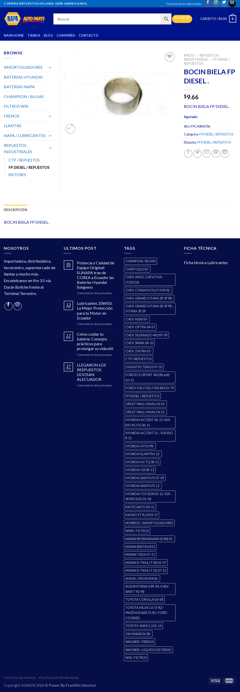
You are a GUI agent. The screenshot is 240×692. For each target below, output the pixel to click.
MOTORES (17, 175)
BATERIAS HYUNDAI (23, 77)
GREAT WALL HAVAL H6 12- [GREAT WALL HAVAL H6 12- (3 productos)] (145, 412)
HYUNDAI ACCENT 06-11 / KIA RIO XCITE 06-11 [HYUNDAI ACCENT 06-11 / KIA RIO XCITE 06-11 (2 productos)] (147, 422)
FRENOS (11, 115)
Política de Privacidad (59, 678)
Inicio (189, 55)
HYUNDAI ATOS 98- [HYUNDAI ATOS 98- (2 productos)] (139, 446)
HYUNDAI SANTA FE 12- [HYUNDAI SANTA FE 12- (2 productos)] (142, 486)
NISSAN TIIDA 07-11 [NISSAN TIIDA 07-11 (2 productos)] (140, 554)
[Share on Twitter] (197, 153)
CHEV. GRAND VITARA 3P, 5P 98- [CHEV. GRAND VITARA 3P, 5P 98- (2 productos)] (149, 298)
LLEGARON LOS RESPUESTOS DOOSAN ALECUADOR (91, 372)
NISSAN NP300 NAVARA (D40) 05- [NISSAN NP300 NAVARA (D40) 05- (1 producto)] (149, 539)
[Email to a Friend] (207, 153)
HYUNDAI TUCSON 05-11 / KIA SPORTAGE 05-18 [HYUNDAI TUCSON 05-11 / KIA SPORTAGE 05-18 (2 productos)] (147, 496)
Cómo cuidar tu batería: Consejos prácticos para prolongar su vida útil (95, 341)
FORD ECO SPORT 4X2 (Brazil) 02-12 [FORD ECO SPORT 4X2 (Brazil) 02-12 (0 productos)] (147, 377)
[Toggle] (50, 67)
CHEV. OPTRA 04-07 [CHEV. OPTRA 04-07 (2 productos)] (140, 327)
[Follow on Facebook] (208, 3)
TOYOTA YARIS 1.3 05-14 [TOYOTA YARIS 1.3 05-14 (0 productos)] (143, 626)
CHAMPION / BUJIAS (24, 96)
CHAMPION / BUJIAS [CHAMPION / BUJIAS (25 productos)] (140, 261)
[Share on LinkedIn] (225, 153)
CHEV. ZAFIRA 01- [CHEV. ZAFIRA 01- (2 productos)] (138, 351)
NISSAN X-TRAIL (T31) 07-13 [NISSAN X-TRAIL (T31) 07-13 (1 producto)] (145, 570)
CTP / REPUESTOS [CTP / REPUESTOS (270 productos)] (138, 359)
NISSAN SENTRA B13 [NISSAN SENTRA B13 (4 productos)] (140, 547)
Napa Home (14, 35)
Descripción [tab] (15, 210)
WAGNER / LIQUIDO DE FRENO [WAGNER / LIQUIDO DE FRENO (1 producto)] (148, 650)
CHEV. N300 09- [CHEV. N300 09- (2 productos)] (136, 319)
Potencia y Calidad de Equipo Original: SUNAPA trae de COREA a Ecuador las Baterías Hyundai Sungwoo (95, 274)
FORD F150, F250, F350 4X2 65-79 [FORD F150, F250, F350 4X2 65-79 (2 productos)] (149, 388)
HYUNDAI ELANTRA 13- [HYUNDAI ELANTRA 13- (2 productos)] (142, 454)
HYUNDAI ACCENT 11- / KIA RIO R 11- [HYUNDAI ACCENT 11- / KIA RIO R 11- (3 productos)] (149, 435)
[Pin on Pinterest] (216, 153)
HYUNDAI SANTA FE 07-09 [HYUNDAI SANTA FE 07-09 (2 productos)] (144, 478)
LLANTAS (12, 125)
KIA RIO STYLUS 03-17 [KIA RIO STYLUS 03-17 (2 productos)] (141, 515)
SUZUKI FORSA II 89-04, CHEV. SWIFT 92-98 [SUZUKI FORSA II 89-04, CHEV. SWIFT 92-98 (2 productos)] (147, 588)
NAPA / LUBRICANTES (25, 135)
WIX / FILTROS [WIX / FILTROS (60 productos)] (136, 658)
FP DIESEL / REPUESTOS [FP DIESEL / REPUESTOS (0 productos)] (142, 396)
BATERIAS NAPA (19, 86)
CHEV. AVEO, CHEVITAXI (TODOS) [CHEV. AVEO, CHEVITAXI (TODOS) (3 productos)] (143, 279)
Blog (48, 35)
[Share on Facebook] (188, 153)
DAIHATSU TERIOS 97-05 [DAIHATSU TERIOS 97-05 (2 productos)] (143, 367)
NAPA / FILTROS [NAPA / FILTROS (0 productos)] (137, 531)
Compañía (66, 35)
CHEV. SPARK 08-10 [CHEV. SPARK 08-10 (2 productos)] (139, 343)
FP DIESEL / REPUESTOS (216, 134)
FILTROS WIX (16, 106)
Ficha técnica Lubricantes (184, 4)
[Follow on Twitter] (224, 3)
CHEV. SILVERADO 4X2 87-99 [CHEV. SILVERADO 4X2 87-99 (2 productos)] (146, 335)
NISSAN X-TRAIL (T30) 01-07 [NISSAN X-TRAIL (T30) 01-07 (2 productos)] (145, 563)
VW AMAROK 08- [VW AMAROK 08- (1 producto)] (138, 634)
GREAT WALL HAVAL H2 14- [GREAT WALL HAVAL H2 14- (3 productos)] (145, 404)
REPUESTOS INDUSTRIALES (201, 57)
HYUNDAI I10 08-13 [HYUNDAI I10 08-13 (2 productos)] (139, 470)
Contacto (88, 35)
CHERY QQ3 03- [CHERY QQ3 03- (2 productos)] (137, 269)
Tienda (33, 35)
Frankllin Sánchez (81, 685)
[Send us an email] (232, 3)
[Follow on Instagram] (216, 3)
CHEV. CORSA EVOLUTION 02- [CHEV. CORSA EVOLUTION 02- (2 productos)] (148, 290)
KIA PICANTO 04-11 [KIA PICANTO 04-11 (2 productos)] (140, 507)
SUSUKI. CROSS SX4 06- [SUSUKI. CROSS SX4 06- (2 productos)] (142, 578)
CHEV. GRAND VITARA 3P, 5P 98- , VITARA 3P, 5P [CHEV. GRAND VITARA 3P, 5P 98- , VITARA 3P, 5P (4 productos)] (149, 308)
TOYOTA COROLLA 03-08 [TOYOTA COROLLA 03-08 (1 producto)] (144, 599)
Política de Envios (20, 678)
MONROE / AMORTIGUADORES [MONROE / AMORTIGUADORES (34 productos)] (149, 523)
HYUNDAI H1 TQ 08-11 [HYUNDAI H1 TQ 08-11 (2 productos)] (142, 462)
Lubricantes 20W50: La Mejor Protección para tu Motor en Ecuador (95, 310)
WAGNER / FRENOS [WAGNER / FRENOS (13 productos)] (139, 642)
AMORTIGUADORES (23, 67)
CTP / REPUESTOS (24, 160)
